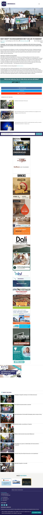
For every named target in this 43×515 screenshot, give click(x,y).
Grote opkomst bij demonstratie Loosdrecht (23, 404)
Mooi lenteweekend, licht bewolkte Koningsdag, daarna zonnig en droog (28, 414)
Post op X (21, 90)
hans (25, 40)
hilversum (22, 40)
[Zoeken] (39, 134)
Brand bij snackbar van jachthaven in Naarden (23, 424)
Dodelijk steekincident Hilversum (21, 100)
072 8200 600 (5, 497)
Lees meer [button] (19, 513)
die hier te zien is (20, 65)
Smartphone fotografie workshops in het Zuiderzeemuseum (26, 394)
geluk (28, 40)
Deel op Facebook (21, 88)
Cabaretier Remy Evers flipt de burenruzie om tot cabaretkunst (26, 453)
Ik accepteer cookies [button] (36, 512)
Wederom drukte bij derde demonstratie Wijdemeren (24, 433)
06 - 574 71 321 (25, 82)
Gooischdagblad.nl (11, 3)
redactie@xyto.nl (5, 498)
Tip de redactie (21, 93)
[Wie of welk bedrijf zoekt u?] (18, 134)
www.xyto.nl (4, 500)
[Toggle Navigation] (39, 4)
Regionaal (2, 42)
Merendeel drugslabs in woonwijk (21, 463)
